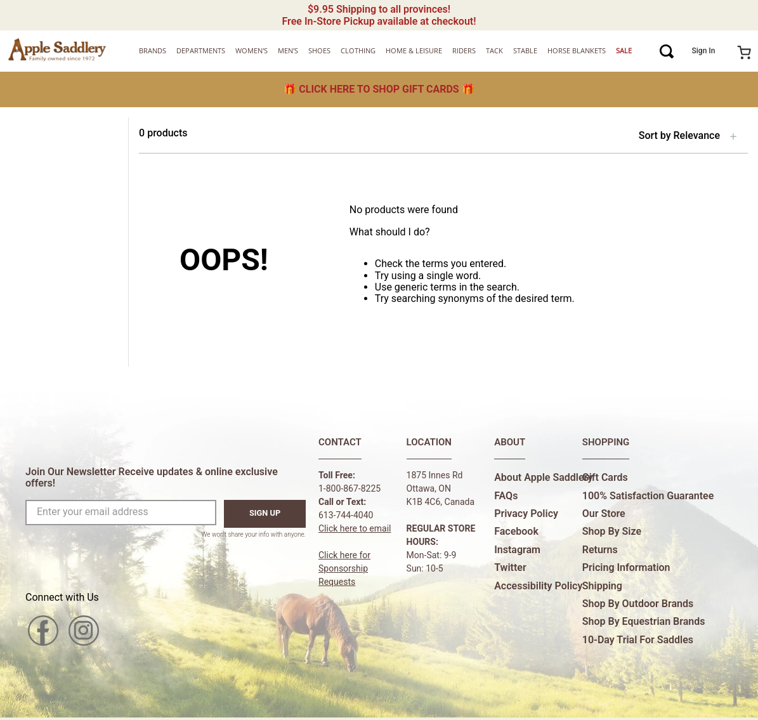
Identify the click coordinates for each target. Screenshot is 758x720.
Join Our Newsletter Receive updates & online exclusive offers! (151, 477)
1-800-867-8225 (349, 488)
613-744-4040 (345, 515)
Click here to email (354, 528)
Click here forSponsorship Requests (344, 568)
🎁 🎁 (379, 89)
